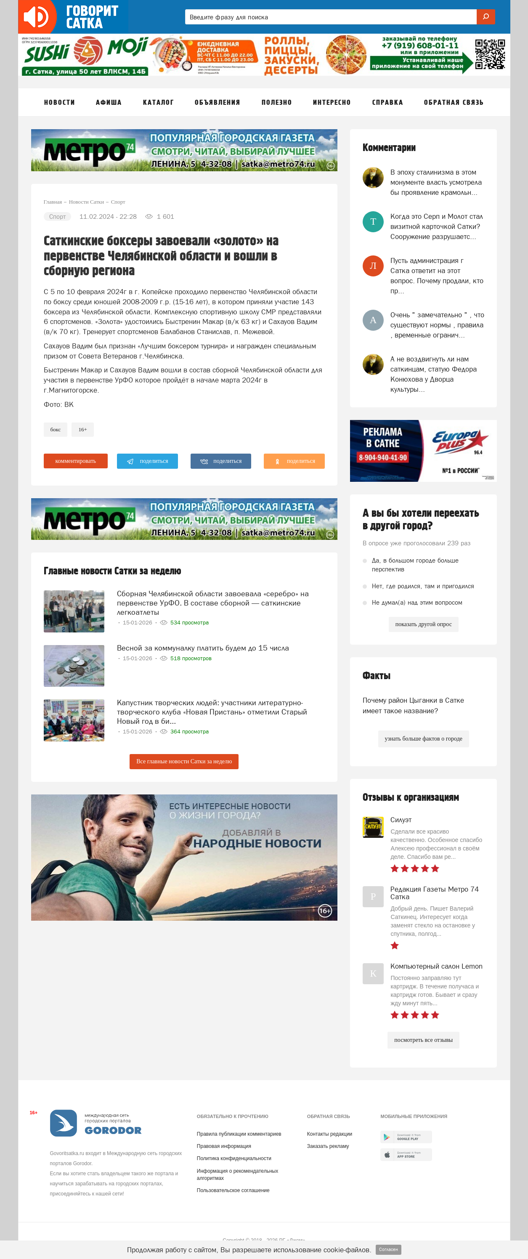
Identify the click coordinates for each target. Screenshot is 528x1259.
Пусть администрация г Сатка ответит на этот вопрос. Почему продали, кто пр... (436, 275)
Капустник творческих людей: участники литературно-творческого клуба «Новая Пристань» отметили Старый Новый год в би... (212, 711)
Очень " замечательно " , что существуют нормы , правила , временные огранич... (437, 325)
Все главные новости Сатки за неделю (184, 761)
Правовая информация (224, 1146)
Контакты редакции (329, 1134)
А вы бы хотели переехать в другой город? (421, 519)
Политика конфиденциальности (234, 1158)
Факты (376, 676)
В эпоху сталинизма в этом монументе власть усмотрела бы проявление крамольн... (436, 182)
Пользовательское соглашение (233, 1190)
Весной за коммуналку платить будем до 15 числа (203, 647)
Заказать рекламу (328, 1146)
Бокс (55, 429)
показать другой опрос (423, 624)
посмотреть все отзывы (423, 1040)
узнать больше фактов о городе (423, 739)
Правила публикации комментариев (239, 1134)
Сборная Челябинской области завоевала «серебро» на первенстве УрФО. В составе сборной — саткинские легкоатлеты (213, 602)
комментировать (76, 461)
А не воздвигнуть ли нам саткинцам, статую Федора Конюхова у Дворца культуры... (433, 374)
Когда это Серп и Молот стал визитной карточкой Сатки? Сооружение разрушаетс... (436, 226)
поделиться (147, 461)
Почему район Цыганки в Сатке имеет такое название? (413, 705)
